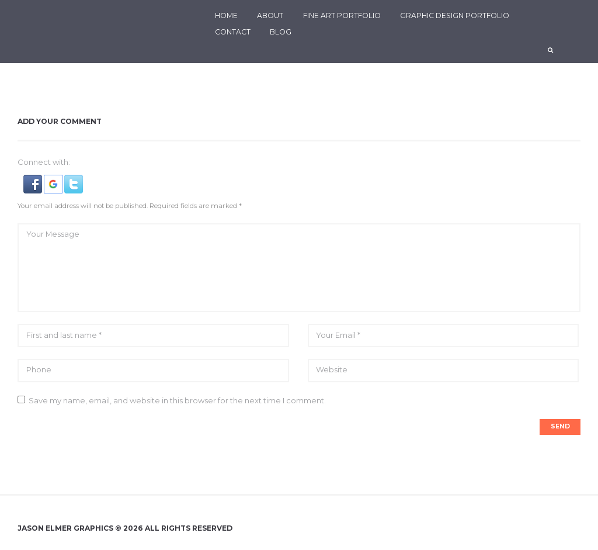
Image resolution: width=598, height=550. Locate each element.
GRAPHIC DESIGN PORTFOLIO (454, 15)
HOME (226, 15)
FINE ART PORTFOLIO (342, 15)
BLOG (280, 31)
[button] (33, 180)
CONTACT (233, 31)
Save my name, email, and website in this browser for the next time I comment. (177, 401)
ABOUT (270, 15)
